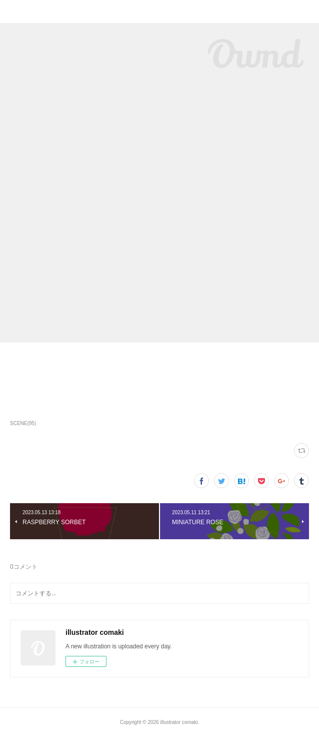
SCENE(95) (23, 423)
